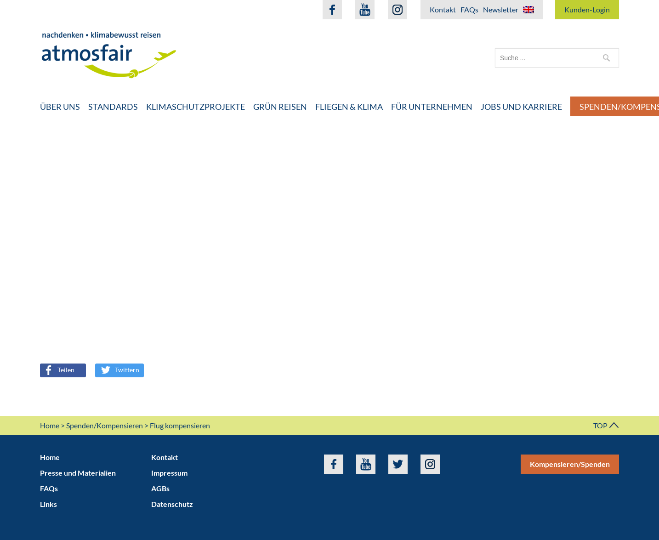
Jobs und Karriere (521, 107)
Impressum (169, 472)
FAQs (469, 9)
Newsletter (500, 9)
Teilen (57, 370)
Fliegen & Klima (349, 107)
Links (48, 504)
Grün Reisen (280, 107)
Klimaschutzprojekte (195, 107)
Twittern (120, 370)
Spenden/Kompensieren (104, 425)
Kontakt (443, 9)
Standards (113, 107)
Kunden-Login (587, 9)
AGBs (160, 488)
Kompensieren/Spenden (570, 464)
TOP (606, 425)
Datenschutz (172, 504)
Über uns (60, 107)
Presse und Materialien (78, 472)
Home (49, 425)
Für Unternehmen (431, 107)
